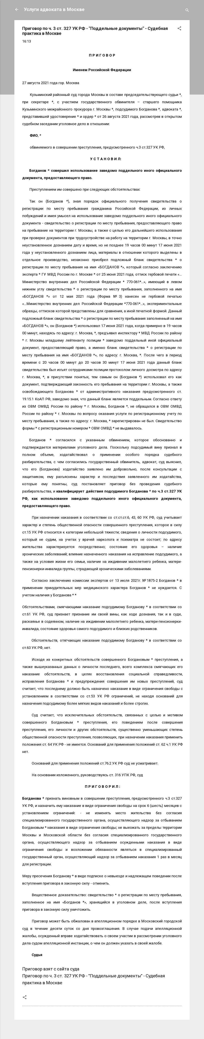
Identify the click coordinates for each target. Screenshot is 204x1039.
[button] (179, 29)
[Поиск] (187, 11)
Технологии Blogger (102, 1029)
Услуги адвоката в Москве (54, 9)
